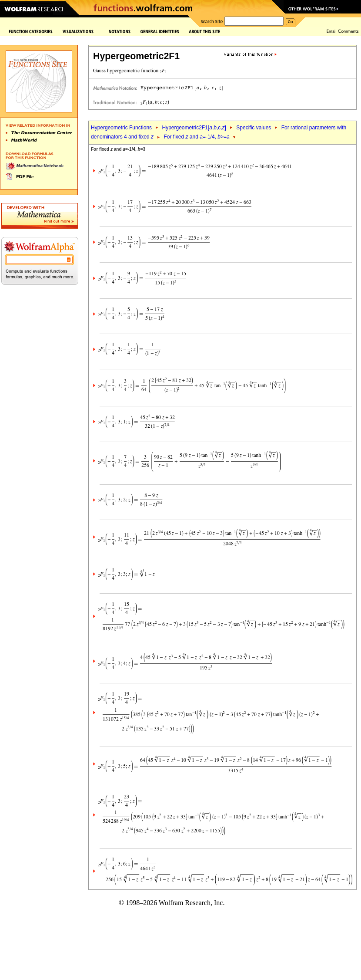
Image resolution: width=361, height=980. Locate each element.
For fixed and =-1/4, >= (197, 137)
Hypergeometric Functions (121, 128)
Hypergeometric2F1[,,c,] (194, 128)
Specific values (253, 128)
